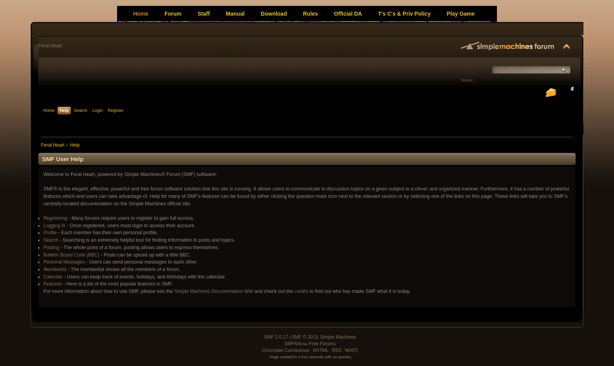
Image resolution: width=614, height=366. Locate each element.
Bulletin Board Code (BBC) (71, 255)
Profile (50, 232)
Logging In (54, 225)
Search (50, 240)
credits (301, 291)
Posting (51, 247)
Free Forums (322, 343)
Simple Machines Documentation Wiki (213, 291)
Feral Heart (50, 45)
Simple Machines (338, 337)
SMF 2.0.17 (276, 337)
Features (52, 284)
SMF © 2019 (304, 337)
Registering (55, 218)
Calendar (53, 277)
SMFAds (293, 343)
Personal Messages (64, 262)
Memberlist (55, 269)
